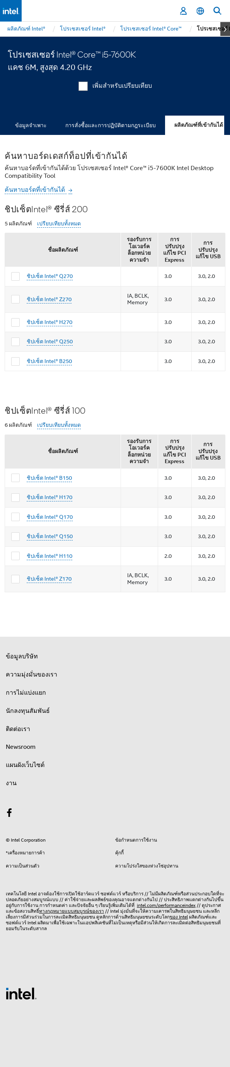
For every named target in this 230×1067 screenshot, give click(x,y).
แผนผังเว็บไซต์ (25, 765)
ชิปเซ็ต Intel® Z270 (49, 299)
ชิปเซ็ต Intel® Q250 (50, 341)
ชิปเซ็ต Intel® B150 (49, 477)
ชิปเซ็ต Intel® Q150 (50, 536)
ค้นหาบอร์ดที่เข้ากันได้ (35, 190)
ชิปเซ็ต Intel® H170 (49, 497)
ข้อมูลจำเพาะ (31, 125)
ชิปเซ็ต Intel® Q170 (50, 516)
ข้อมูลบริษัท (22, 656)
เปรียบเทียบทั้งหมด (59, 223)
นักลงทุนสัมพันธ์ (28, 711)
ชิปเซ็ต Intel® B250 (49, 361)
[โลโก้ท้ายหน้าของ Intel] (21, 993)
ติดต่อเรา (18, 729)
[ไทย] (200, 11)
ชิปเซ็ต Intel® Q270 (50, 276)
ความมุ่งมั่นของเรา (31, 674)
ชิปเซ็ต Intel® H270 (49, 322)
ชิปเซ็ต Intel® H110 (49, 555)
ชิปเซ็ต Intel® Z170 (49, 578)
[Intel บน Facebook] (9, 814)
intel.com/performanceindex (166, 905)
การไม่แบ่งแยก (26, 693)
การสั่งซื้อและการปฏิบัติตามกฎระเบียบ (110, 125)
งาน (11, 783)
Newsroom (21, 747)
